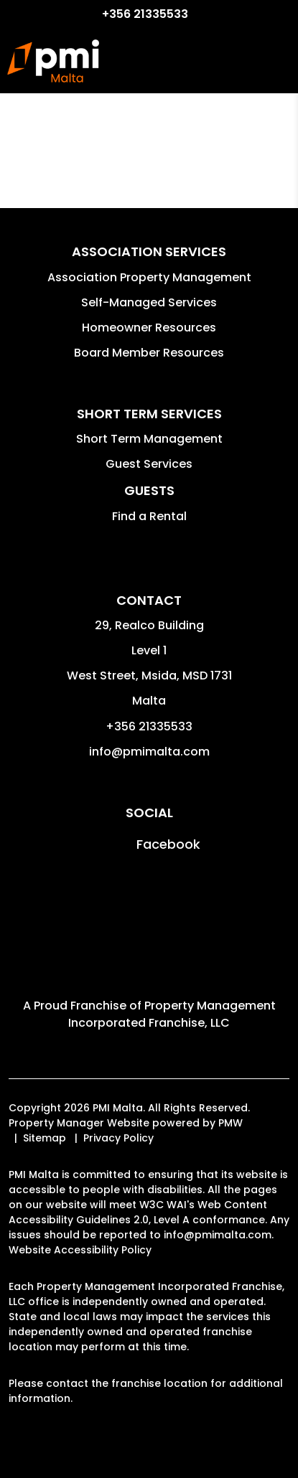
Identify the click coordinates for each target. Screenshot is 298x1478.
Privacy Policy (118, 1138)
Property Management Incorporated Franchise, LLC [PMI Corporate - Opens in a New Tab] (172, 1014)
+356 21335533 (145, 14)
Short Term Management (149, 438)
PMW (230, 1123)
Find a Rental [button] (149, 516)
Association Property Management (149, 277)
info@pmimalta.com (149, 751)
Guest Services (149, 464)
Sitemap (44, 1138)
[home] (53, 61)
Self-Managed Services (149, 302)
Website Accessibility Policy (80, 1250)
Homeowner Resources (149, 327)
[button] (149, 844)
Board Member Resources (149, 352)
